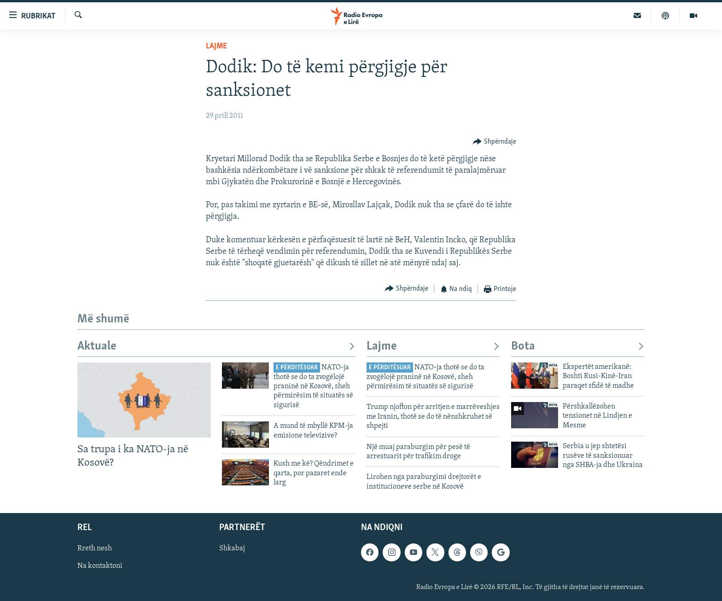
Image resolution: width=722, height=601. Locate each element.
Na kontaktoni (99, 566)
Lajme (216, 46)
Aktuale (216, 346)
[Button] (494, 141)
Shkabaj (232, 548)
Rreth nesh (94, 548)
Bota (578, 346)
